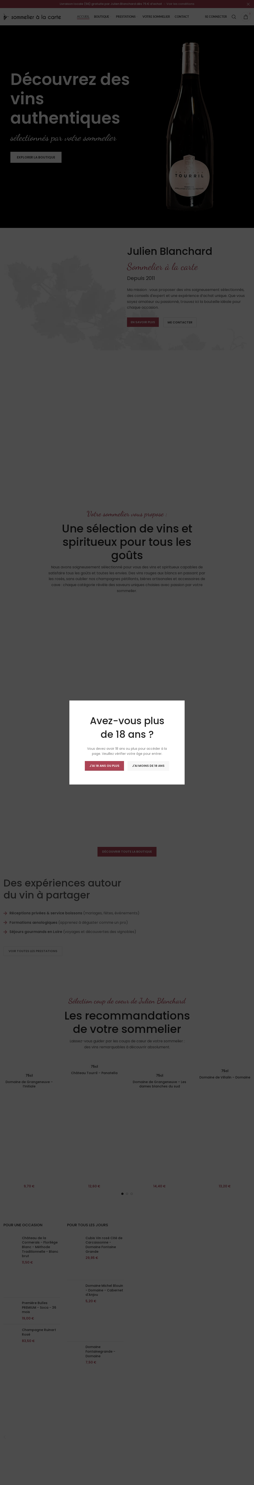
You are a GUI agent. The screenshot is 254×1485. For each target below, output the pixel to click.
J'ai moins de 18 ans (148, 766)
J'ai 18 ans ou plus (104, 766)
